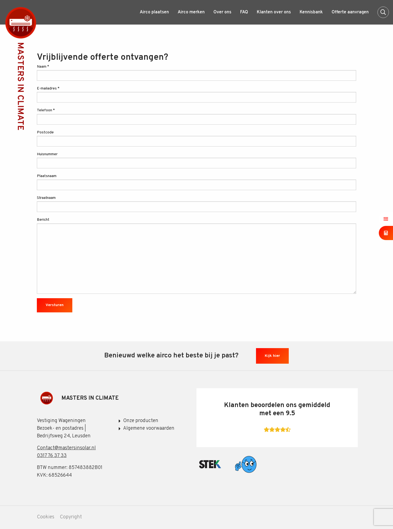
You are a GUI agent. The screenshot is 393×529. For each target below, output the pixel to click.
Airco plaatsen (154, 12)
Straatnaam (196, 204)
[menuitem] (154, 12)
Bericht (196, 255)
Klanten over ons (274, 12)
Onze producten (140, 421)
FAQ (244, 12)
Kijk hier (272, 356)
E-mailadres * (196, 94)
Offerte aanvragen (350, 12)
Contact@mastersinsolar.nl (66, 448)
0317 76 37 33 (52, 456)
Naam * (196, 72)
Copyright (71, 517)
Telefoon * (196, 116)
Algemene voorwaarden (148, 428)
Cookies (45, 517)
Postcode (196, 138)
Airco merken (191, 12)
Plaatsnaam (196, 182)
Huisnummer (196, 160)
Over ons (222, 12)
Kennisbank (311, 12)
